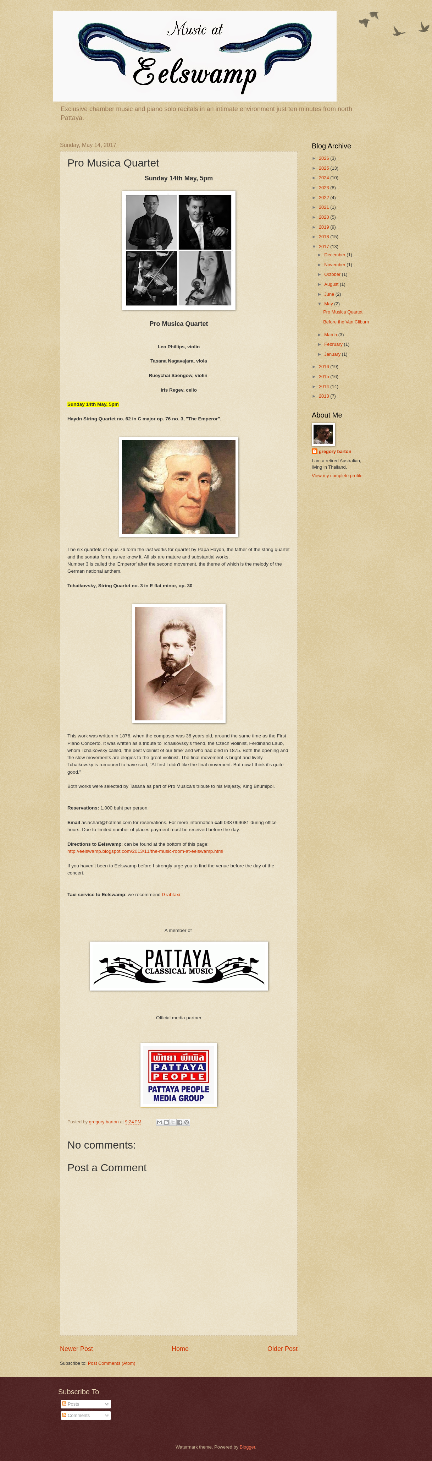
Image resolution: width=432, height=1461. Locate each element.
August (332, 284)
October (333, 274)
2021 (324, 207)
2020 (324, 217)
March (331, 334)
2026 (324, 158)
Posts (70, 1404)
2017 (324, 246)
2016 (324, 366)
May (329, 303)
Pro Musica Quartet (342, 312)
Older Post (282, 1348)
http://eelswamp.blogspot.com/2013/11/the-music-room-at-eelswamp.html (145, 851)
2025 (324, 168)
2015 (324, 376)
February (334, 344)
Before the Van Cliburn (346, 322)
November (335, 264)
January (333, 354)
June (330, 294)
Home (180, 1348)
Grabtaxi (171, 894)
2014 (324, 386)
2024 (324, 177)
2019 (324, 227)
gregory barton (335, 451)
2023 (324, 187)
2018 (324, 236)
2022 (324, 197)
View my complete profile (337, 475)
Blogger (247, 1447)
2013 (324, 396)
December (335, 254)
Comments (76, 1415)
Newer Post (76, 1348)
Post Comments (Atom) (111, 1363)
